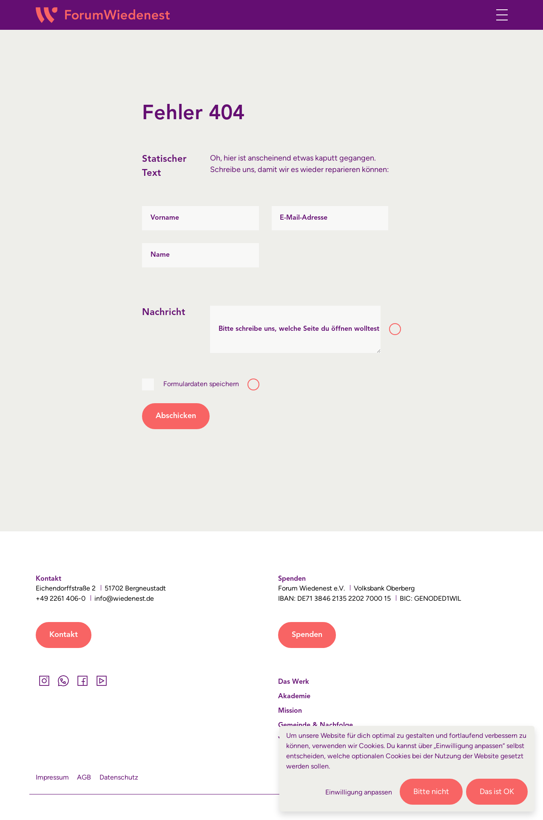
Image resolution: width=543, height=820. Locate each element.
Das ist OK (497, 791)
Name (160, 255)
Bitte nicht (431, 791)
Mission (290, 711)
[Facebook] (82, 680)
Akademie (294, 696)
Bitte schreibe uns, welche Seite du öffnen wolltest (299, 329)
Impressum (52, 777)
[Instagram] (44, 680)
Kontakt (63, 635)
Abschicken (176, 416)
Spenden (307, 635)
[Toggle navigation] (499, 14)
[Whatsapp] (63, 680)
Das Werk (293, 682)
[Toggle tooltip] (395, 329)
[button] (478, 16)
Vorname (165, 218)
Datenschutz (119, 777)
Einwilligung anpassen (358, 792)
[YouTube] (102, 680)
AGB (84, 777)
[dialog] (406, 768)
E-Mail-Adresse (303, 218)
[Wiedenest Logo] (103, 15)
